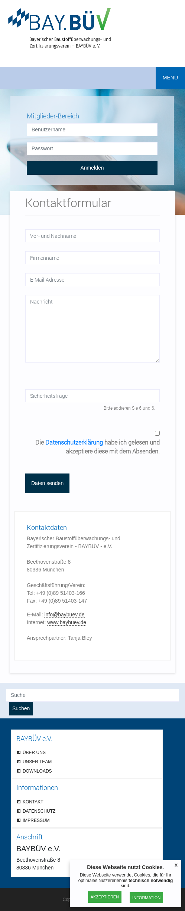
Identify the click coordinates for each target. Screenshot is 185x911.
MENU (170, 78)
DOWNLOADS (37, 771)
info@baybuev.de (64, 614)
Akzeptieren (105, 897)
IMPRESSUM (36, 820)
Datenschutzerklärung (74, 442)
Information (146, 897)
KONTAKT (33, 801)
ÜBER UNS (34, 752)
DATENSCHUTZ (39, 811)
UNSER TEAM (37, 761)
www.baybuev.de (66, 622)
